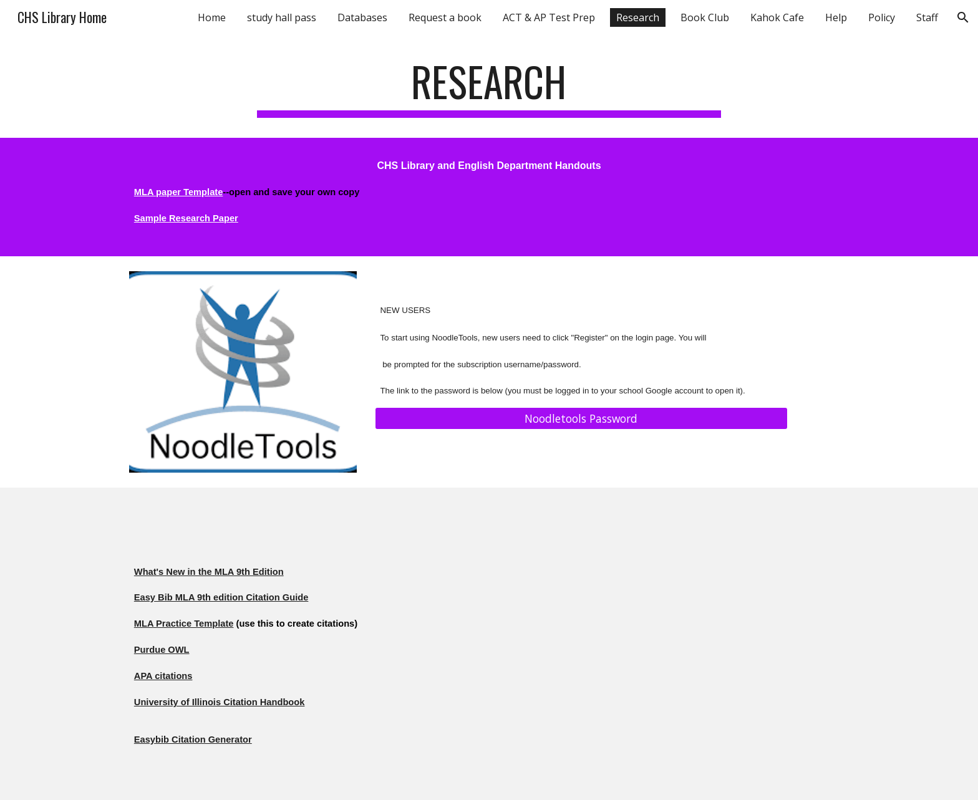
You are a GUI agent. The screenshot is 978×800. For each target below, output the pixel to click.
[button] (963, 17)
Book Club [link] (704, 17)
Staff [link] (927, 17)
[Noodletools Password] (581, 418)
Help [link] (836, 17)
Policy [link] (881, 17)
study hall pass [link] (281, 17)
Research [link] (637, 17)
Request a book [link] (445, 17)
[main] (489, 87)
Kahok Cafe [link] (777, 17)
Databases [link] (362, 17)
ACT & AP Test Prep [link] (549, 17)
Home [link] (212, 17)
